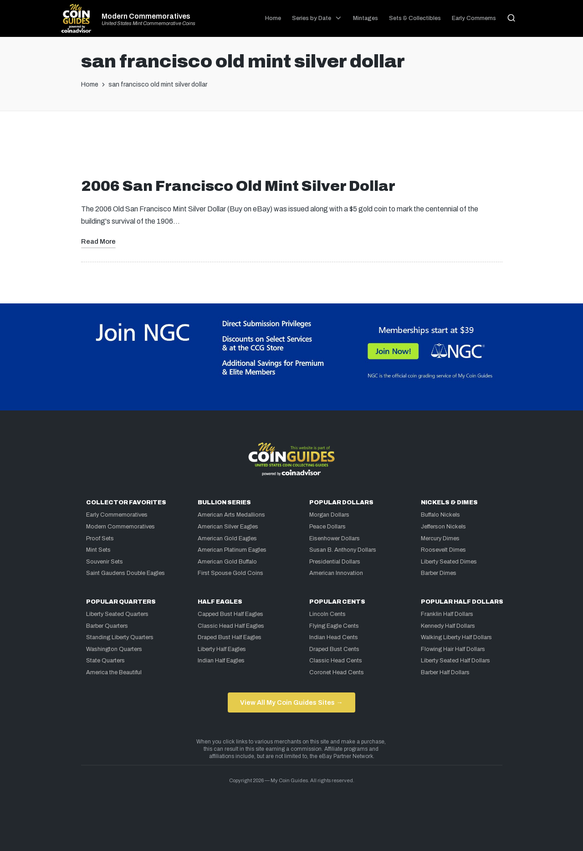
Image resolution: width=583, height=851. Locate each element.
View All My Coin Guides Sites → (291, 702)
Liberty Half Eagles (222, 649)
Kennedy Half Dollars (448, 626)
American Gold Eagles (227, 538)
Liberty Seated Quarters (117, 614)
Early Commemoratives (117, 515)
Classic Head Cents (335, 660)
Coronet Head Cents (336, 672)
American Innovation (336, 573)
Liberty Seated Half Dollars (455, 660)
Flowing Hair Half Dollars (453, 649)
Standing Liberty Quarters (119, 637)
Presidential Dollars (334, 562)
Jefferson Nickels (443, 526)
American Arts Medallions (231, 515)
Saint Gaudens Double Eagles (125, 573)
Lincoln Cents (327, 614)
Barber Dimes (438, 573)
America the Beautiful (114, 672)
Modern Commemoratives (146, 16)
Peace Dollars (327, 526)
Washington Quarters (114, 649)
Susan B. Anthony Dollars (342, 550)
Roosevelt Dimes (443, 550)
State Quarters (105, 660)
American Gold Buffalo (227, 562)
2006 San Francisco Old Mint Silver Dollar (238, 186)
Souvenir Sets (104, 562)
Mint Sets (98, 550)
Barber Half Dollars (445, 672)
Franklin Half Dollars (447, 614)
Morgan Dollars (329, 515)
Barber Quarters (107, 626)
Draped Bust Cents (334, 649)
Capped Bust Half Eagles (230, 614)
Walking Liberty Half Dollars (456, 637)
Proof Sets (100, 538)
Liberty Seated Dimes (449, 562)
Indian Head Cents (333, 637)
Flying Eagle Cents (334, 626)
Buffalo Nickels (440, 515)
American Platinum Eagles (232, 550)
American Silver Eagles (228, 526)
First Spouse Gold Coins (230, 573)
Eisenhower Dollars (334, 538)
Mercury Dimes (440, 538)
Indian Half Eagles (221, 660)
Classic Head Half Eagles (231, 626)
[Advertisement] (291, 148)
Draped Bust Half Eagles (229, 637)
